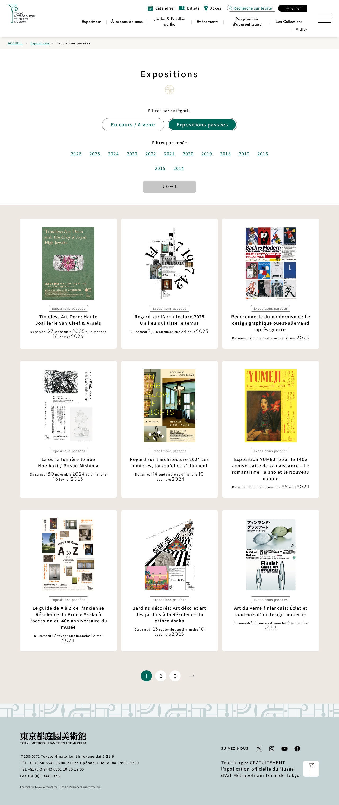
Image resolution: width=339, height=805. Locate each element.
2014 (178, 168)
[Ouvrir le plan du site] (324, 18)
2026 (76, 153)
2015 (160, 168)
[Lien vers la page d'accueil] (21, 14)
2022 (150, 153)
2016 (262, 153)
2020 (188, 153)
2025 (95, 153)
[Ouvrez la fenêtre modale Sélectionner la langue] (292, 8)
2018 (225, 153)
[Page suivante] (192, 675)
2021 (169, 153)
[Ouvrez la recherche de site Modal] (251, 8)
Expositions (40, 43)
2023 (132, 153)
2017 (244, 153)
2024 (113, 153)
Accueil (15, 43)
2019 (207, 153)
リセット (169, 187)
